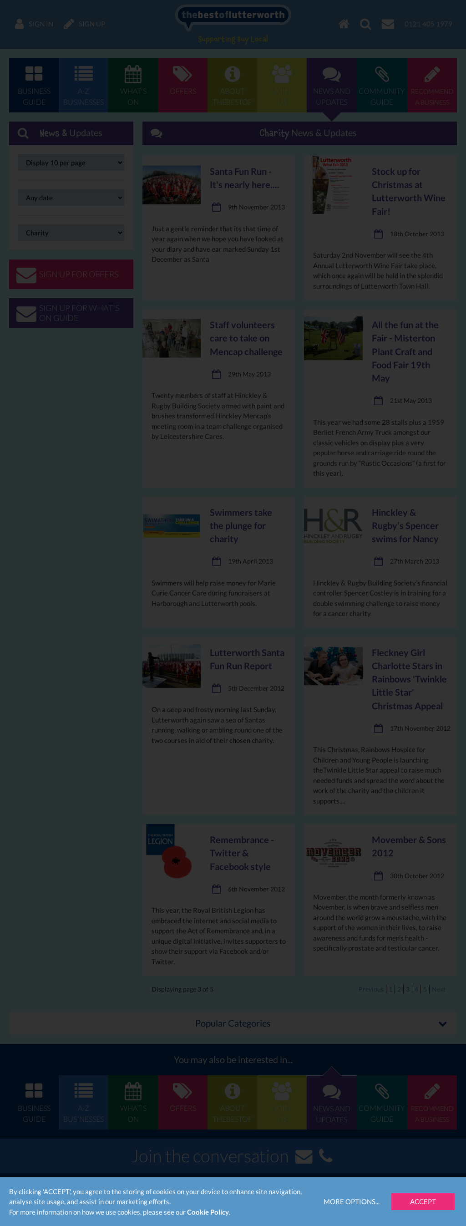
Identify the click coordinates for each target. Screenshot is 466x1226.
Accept (423, 1201)
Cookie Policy (208, 1212)
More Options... (352, 1201)
